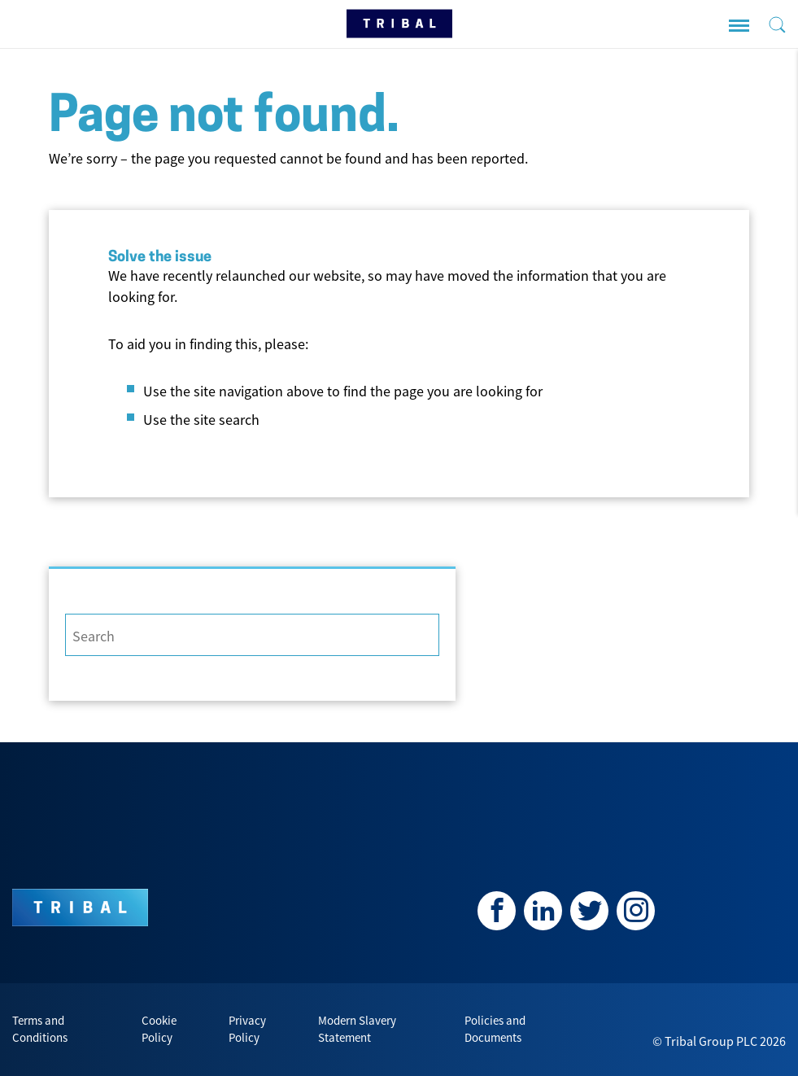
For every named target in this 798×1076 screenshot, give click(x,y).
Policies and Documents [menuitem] (494, 1029)
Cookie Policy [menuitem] (159, 1029)
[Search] (252, 635)
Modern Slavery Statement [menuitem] (357, 1029)
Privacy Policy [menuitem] (247, 1029)
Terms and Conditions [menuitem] (40, 1029)
